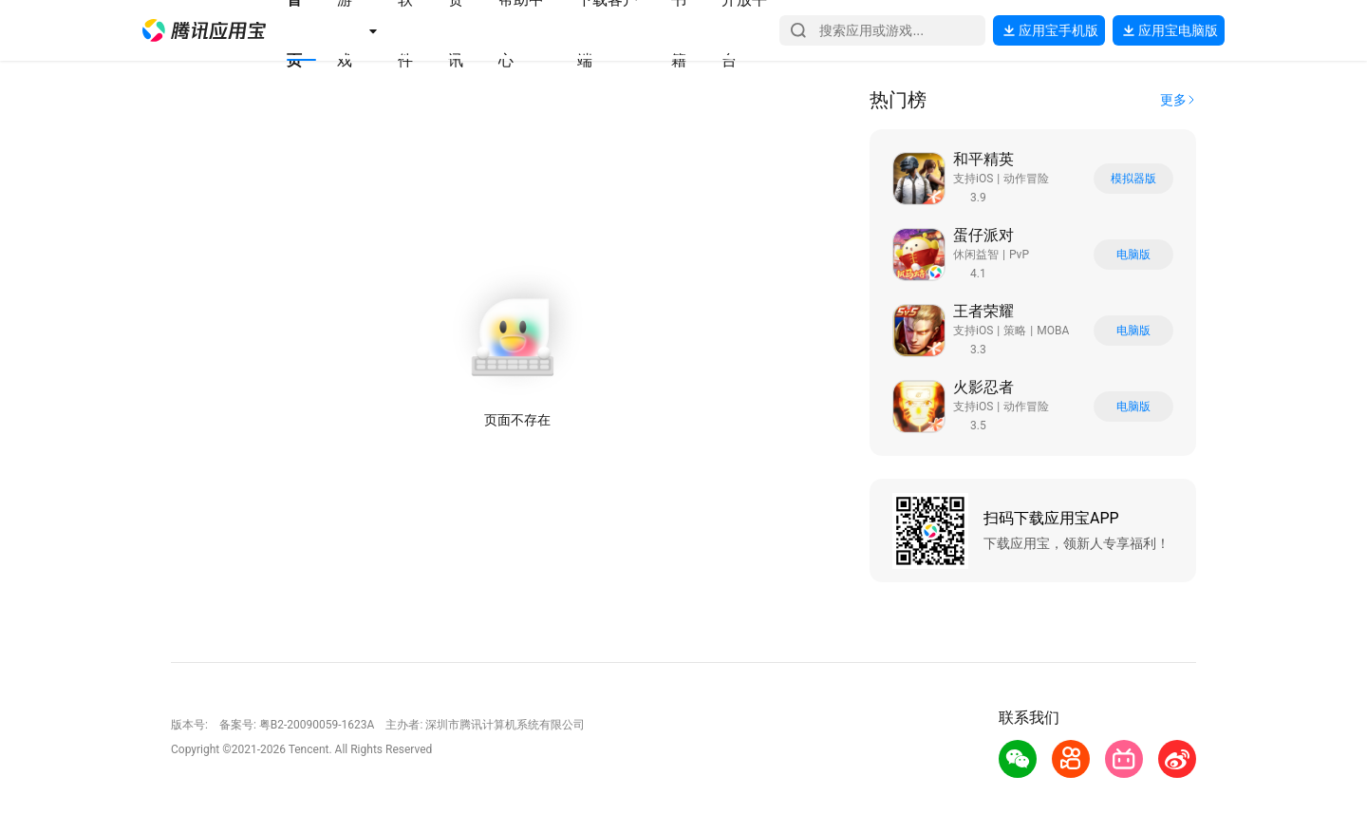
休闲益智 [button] (976, 254)
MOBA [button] (1053, 330)
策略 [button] (1014, 330)
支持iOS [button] (973, 178)
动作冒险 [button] (1026, 178)
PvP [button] (1019, 254)
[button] (204, 30)
